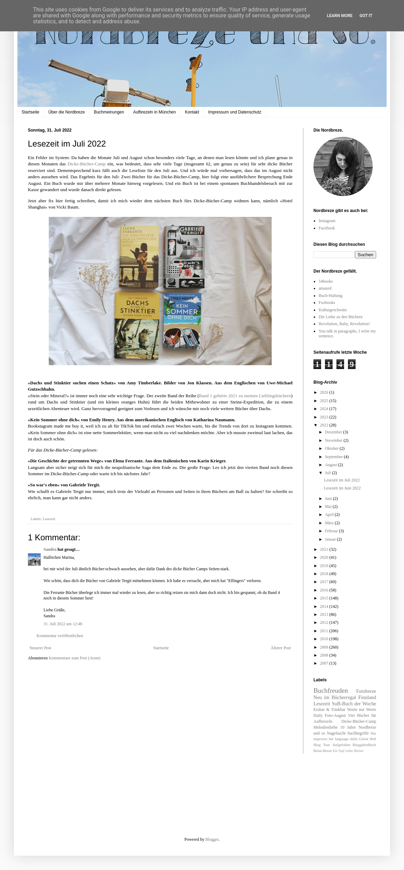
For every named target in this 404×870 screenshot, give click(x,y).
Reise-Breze (322, 750)
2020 (324, 557)
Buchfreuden (330, 690)
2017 (324, 581)
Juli (328, 472)
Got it (365, 15)
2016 (324, 590)
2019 (324, 565)
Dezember (334, 432)
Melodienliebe (325, 727)
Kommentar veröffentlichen (60, 635)
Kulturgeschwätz (333, 309)
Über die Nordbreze (66, 112)
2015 (324, 598)
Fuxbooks (327, 302)
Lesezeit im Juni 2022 (342, 488)
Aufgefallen (341, 745)
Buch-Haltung (330, 295)
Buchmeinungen (109, 112)
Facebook (327, 228)
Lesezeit (48, 519)
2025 (324, 400)
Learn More (340, 15)
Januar (331, 539)
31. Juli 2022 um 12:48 (63, 623)
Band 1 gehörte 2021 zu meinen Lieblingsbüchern (245, 395)
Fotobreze (366, 691)
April (330, 514)
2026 (324, 392)
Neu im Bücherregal (334, 697)
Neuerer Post (40, 647)
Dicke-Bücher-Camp (87, 163)
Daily (318, 715)
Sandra (50, 549)
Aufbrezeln (322, 721)
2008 (324, 655)
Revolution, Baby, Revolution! (344, 323)
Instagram (327, 220)
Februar (332, 530)
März (330, 522)
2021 (324, 549)
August (331, 464)
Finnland (367, 697)
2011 (324, 630)
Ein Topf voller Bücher (348, 751)
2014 (324, 606)
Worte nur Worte (361, 709)
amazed (325, 288)
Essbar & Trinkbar (329, 709)
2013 (324, 614)
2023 (324, 417)
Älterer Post (281, 647)
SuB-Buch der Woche (354, 703)
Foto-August (335, 715)
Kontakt (192, 112)
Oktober (332, 448)
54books (326, 281)
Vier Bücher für (362, 715)
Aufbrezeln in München (154, 112)
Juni (329, 498)
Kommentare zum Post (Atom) (74, 658)
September (334, 456)
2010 (324, 638)
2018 (324, 573)
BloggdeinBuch (364, 745)
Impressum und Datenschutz (235, 112)
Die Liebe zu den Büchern (341, 316)
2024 (324, 408)
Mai (329, 506)
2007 (324, 663)
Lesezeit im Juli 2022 (342, 480)
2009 (324, 647)
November (334, 440)
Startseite (30, 112)
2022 (324, 425)
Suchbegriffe (358, 733)
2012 (324, 622)
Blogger (212, 839)
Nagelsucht (336, 733)
